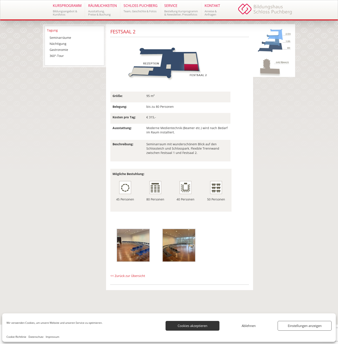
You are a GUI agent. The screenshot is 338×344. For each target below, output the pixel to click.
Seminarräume (60, 38)
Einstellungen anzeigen (305, 326)
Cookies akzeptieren (192, 326)
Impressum (52, 337)
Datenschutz (36, 337)
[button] (67, 10)
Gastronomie (59, 50)
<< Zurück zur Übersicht (127, 276)
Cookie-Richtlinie (16, 337)
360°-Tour (57, 56)
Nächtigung (58, 44)
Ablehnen (249, 326)
